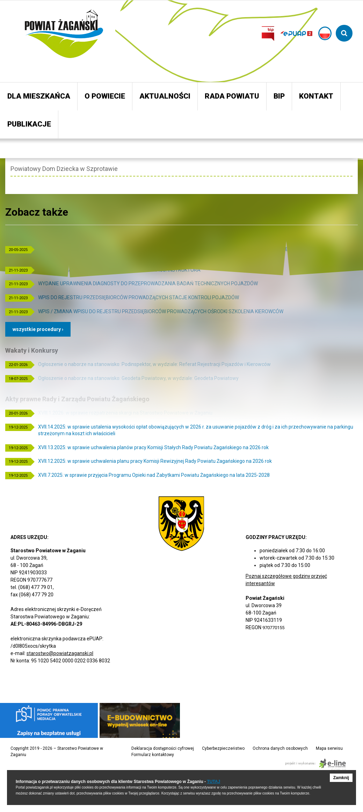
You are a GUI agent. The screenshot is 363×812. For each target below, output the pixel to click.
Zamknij (341, 777)
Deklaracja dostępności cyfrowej (162, 748)
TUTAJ (213, 781)
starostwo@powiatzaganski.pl (60, 653)
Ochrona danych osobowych (280, 748)
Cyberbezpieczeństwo (223, 748)
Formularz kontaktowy (152, 754)
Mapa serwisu (329, 748)
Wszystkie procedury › (38, 329)
